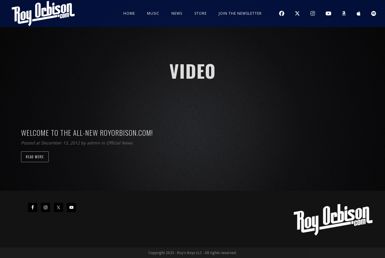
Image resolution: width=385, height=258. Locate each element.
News (176, 13)
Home (129, 13)
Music (153, 13)
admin (94, 143)
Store (200, 13)
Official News (119, 143)
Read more (35, 156)
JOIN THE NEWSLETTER (240, 13)
